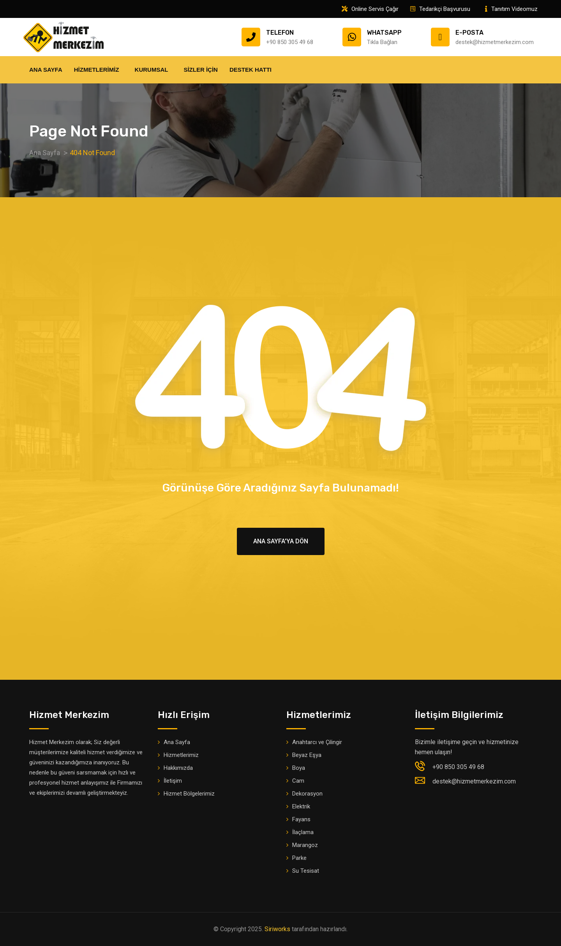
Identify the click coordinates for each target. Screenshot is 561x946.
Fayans (301, 819)
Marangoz (305, 845)
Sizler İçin (200, 69)
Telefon (280, 32)
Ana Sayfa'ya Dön (280, 541)
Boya (298, 767)
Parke (299, 857)
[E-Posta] (440, 37)
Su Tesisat (305, 870)
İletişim (173, 780)
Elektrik (301, 806)
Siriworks (277, 929)
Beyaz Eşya (306, 755)
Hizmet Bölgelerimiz (189, 793)
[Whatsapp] (351, 37)
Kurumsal (153, 70)
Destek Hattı (252, 70)
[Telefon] (251, 37)
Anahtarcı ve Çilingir (317, 742)
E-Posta (469, 32)
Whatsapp (384, 32)
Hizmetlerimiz (98, 70)
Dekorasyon (307, 793)
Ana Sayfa (45, 69)
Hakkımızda (178, 767)
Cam (298, 780)
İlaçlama (303, 832)
